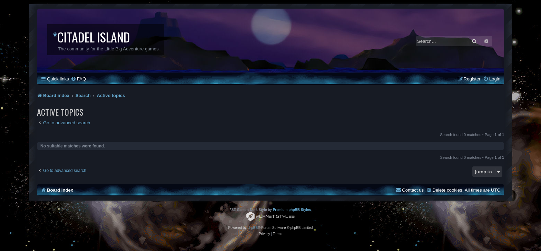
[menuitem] (78, 79)
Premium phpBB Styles (292, 210)
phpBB (252, 228)
